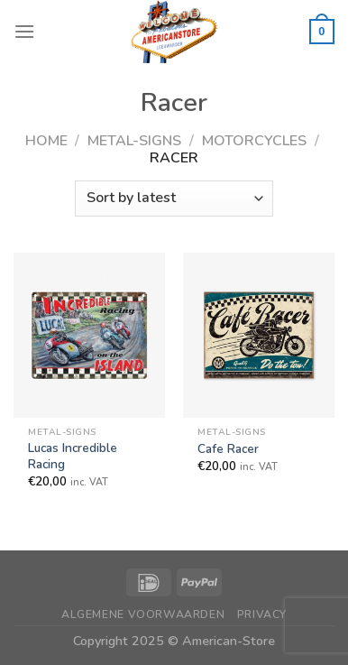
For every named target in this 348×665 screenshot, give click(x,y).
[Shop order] (173, 198)
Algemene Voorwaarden (142, 614)
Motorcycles (254, 141)
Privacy (262, 614)
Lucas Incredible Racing (72, 456)
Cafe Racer (228, 449)
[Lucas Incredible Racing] (89, 335)
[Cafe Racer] (258, 335)
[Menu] (24, 31)
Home (46, 141)
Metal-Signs (134, 141)
